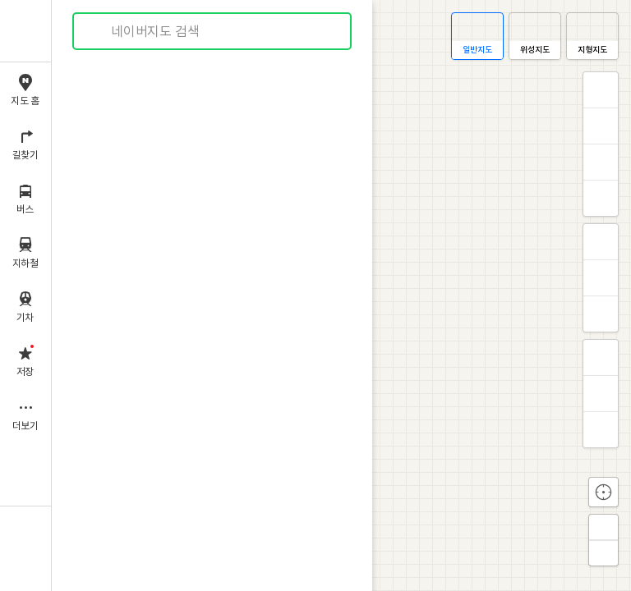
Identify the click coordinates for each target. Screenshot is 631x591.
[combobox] (213, 31)
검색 (97, 31)
